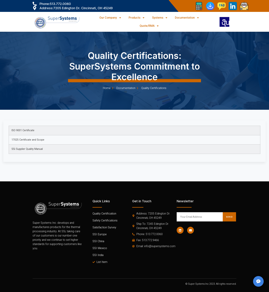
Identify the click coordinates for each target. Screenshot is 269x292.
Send (229, 216)
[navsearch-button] (224, 22)
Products (137, 18)
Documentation (187, 18)
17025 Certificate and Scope (28, 140)
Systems (160, 18)
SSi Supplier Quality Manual (27, 149)
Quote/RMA (149, 26)
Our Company (110, 18)
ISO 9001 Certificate (23, 130)
